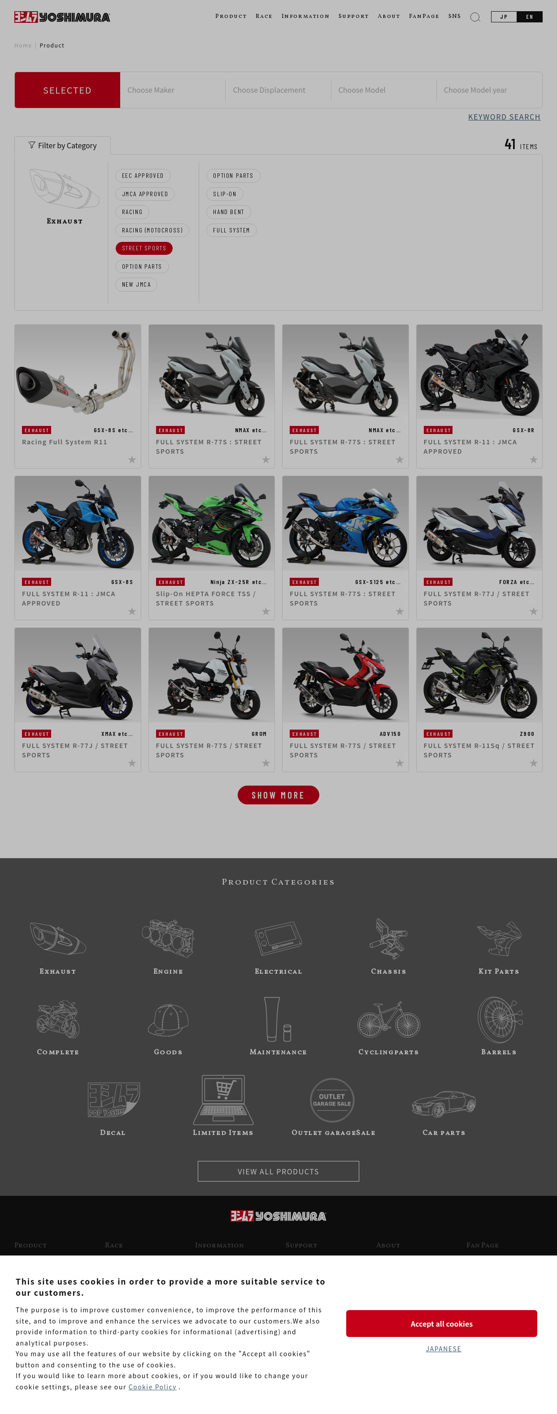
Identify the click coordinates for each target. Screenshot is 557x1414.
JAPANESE (443, 1348)
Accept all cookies (443, 1323)
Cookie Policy (153, 1386)
